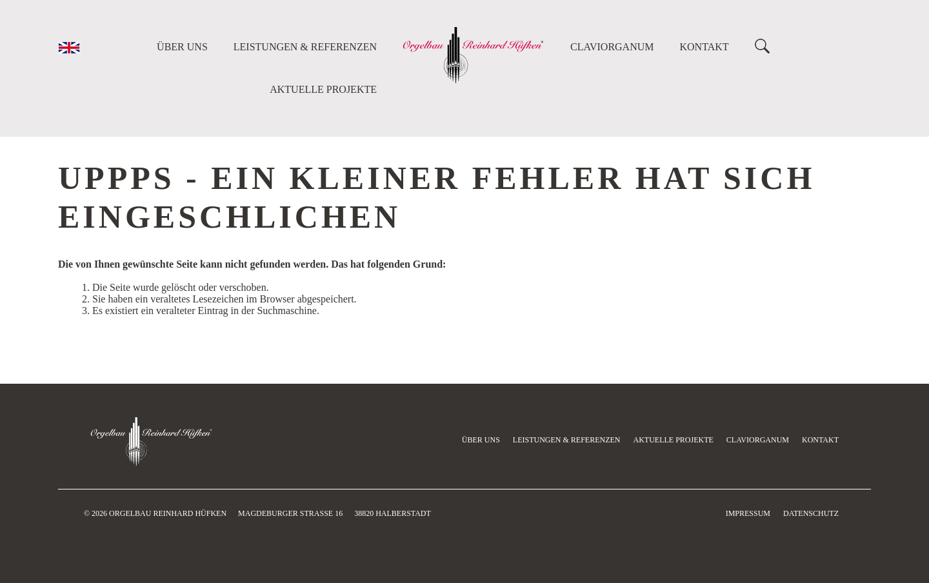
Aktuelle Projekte (323, 89)
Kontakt (704, 46)
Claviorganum (612, 46)
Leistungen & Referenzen (305, 46)
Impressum (748, 513)
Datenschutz (811, 513)
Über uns (182, 46)
